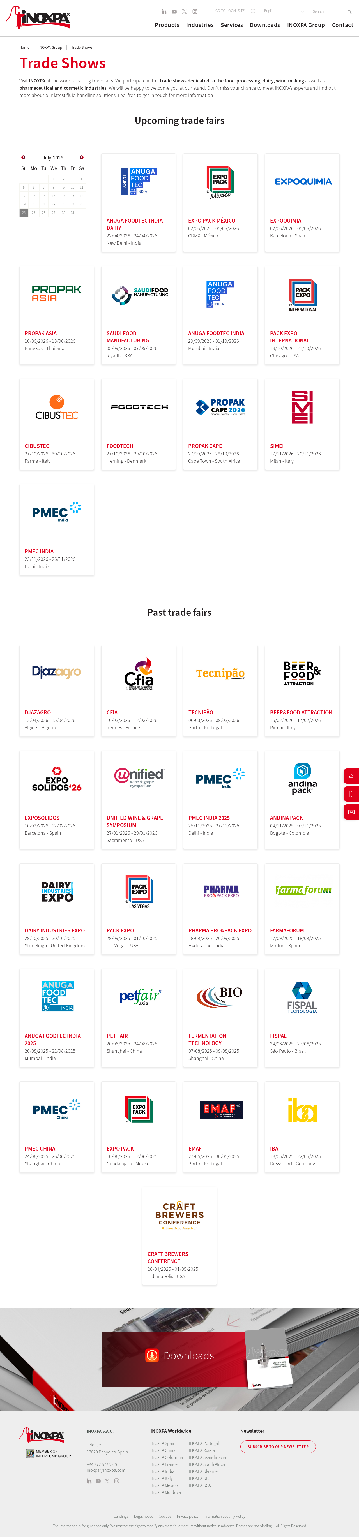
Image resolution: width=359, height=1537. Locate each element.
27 (33, 212)
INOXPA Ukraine (203, 1471)
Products (167, 25)
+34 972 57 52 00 (102, 1464)
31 (72, 212)
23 (63, 204)
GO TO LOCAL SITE (230, 10)
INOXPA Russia (202, 1450)
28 (43, 212)
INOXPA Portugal (204, 1443)
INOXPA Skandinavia (207, 1457)
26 (24, 212)
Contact (343, 25)
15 (53, 196)
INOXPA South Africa (207, 1464)
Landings (121, 1516)
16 (63, 196)
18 (81, 196)
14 (43, 196)
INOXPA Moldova (166, 1492)
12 (24, 196)
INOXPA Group (306, 25)
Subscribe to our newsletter (278, 1446)
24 (72, 204)
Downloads (265, 25)
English (269, 10)
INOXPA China (163, 1450)
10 (72, 187)
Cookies (165, 1516)
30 (63, 212)
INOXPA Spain (163, 1443)
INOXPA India (162, 1471)
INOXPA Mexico (164, 1485)
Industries (200, 25)
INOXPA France (164, 1464)
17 (72, 196)
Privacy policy (187, 1516)
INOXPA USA (200, 1485)
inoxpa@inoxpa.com (106, 1470)
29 (53, 212)
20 (33, 204)
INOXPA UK (199, 1478)
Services (232, 25)
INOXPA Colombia (167, 1457)
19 (24, 204)
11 (81, 187)
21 (43, 204)
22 (53, 204)
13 (33, 196)
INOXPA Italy (162, 1478)
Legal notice (143, 1516)
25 (81, 204)
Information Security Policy (224, 1516)
